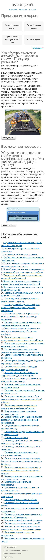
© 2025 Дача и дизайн (10, 547)
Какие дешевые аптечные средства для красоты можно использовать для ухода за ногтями (21, 470)
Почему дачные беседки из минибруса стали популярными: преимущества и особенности (20, 308)
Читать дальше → (9, 138)
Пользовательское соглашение (19, 550)
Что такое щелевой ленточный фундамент (24, 520)
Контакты (6, 550)
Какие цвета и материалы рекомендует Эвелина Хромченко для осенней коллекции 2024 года (21, 461)
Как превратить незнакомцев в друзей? (22, 523)
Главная (13, 9)
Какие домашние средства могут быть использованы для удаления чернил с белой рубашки (21, 399)
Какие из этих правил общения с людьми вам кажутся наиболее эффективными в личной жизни (21, 420)
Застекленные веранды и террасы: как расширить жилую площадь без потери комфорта (20, 331)
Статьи (32, 9)
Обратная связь (8, 557)
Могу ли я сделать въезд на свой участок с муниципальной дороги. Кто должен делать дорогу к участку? (22, 158)
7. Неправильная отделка (16, 438)
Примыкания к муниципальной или (12, 40)
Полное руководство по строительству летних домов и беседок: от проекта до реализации (20, 316)
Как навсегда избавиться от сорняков (20, 254)
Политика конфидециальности (12, 553)
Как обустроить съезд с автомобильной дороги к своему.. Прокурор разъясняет (19, 57)
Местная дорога (34, 40)
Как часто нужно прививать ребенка (21, 500)
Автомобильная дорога (34, 26)
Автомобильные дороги (12, 26)
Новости (23, 9)
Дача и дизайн (23, 5)
